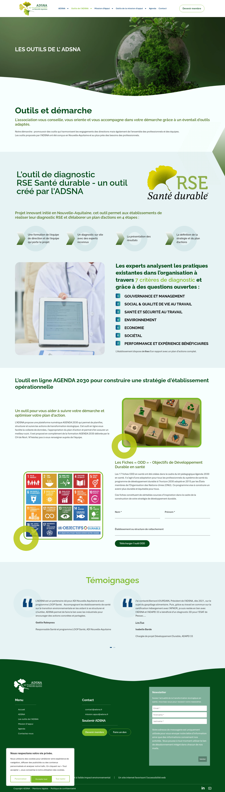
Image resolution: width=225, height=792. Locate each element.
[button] (139, 622)
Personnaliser (20, 779)
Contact (163, 8)
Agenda (152, 8)
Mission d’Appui (104, 8)
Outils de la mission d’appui (131, 8)
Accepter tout (60, 779)
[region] (40, 768)
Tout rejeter (40, 779)
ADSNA (63, 8)
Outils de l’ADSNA (81, 8)
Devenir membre (193, 8)
